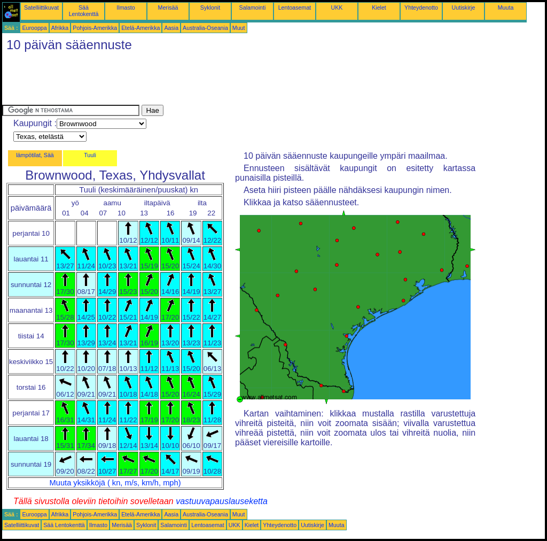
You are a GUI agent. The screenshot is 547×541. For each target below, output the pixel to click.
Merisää (168, 7)
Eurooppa (34, 28)
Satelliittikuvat (41, 7)
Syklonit (210, 7)
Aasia (171, 28)
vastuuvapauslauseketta (222, 501)
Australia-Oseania (205, 28)
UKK (337, 7)
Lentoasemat (294, 7)
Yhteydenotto (421, 7)
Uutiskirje (463, 7)
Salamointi (252, 7)
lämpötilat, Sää (35, 155)
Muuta (506, 7)
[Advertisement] (196, 81)
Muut (238, 28)
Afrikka (60, 28)
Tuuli (90, 155)
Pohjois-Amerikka (95, 28)
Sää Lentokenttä (84, 10)
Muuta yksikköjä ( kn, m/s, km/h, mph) (115, 482)
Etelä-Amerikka (140, 28)
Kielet (379, 7)
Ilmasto (125, 7)
